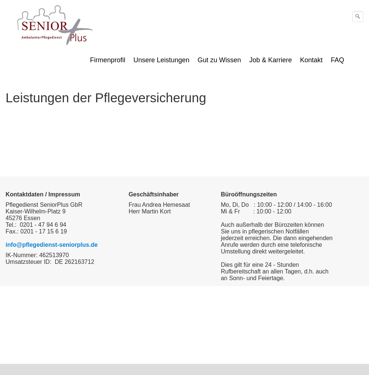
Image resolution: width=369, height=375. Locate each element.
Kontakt (311, 60)
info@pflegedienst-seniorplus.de (52, 245)
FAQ (337, 60)
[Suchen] (358, 16)
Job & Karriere (270, 60)
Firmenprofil (107, 60)
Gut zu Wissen (219, 60)
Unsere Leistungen (162, 60)
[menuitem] (108, 60)
